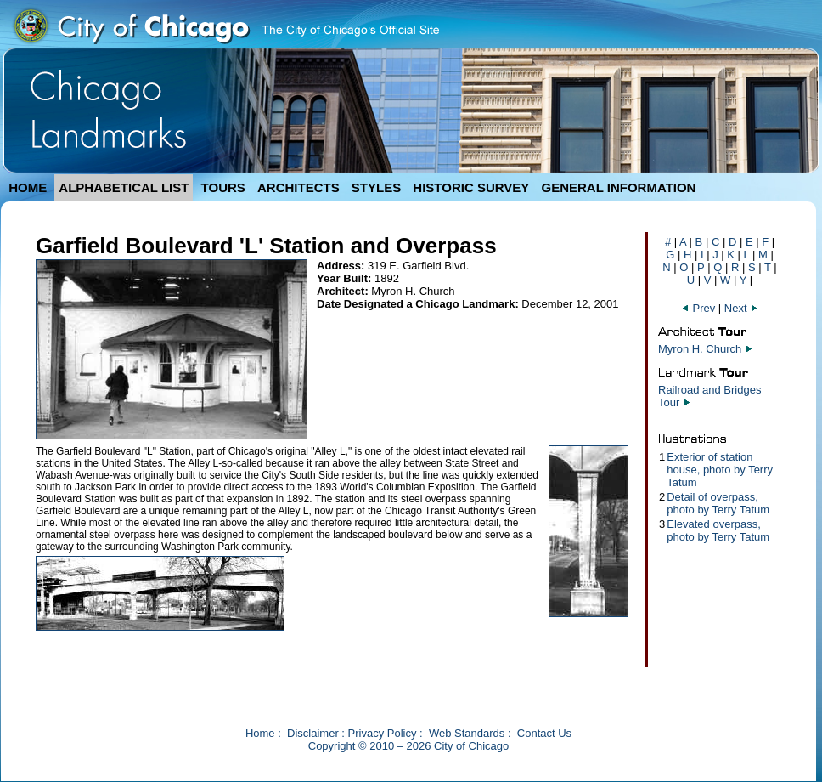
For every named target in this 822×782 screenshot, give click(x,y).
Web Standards (466, 733)
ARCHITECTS (298, 187)
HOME (27, 187)
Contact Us (544, 733)
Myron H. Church (699, 349)
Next (741, 308)
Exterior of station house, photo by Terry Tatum (720, 469)
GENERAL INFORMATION (619, 187)
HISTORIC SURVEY (471, 187)
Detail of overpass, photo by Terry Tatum (718, 503)
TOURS (223, 187)
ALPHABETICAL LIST (124, 187)
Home (260, 733)
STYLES (376, 187)
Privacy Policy (382, 733)
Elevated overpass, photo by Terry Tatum (718, 530)
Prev (699, 308)
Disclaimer (313, 733)
